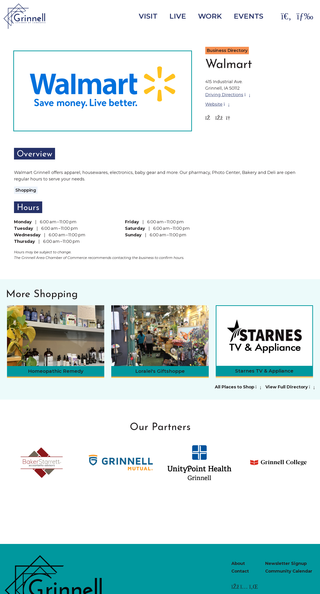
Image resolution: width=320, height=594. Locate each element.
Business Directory (227, 50)
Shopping (25, 190)
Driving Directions (227, 94)
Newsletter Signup (286, 563)
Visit (148, 16)
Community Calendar (288, 571)
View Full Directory (289, 387)
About (238, 563)
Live (177, 16)
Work (210, 16)
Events (248, 16)
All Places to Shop (238, 387)
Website (217, 104)
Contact (240, 571)
